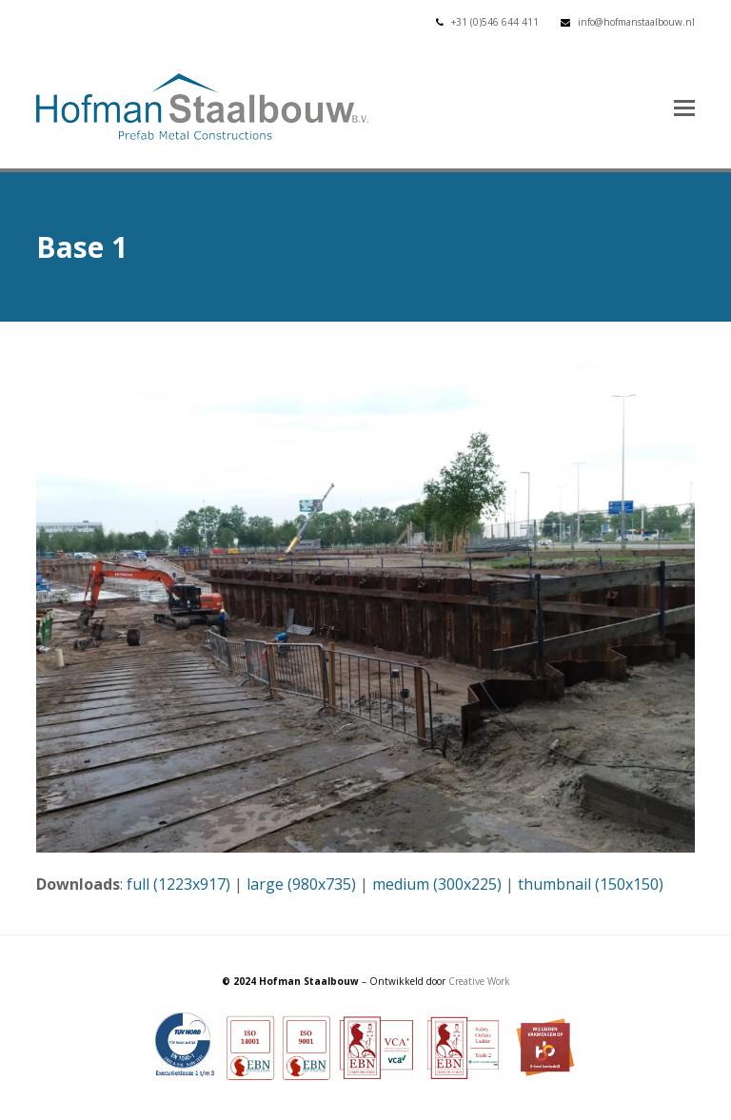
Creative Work (479, 981)
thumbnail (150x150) (590, 884)
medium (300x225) (437, 884)
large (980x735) (301, 884)
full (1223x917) (178, 884)
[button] (684, 106)
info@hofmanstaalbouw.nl (636, 22)
